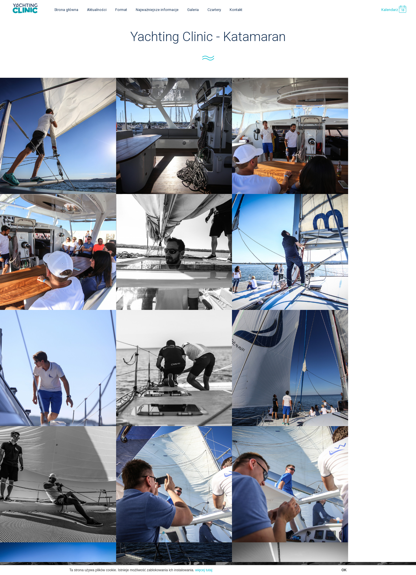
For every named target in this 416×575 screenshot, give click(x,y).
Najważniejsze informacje (157, 10)
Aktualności (97, 10)
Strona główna (66, 10)
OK (344, 570)
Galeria (193, 10)
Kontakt (236, 10)
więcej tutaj (203, 570)
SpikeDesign (217, 547)
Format (121, 10)
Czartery (214, 10)
